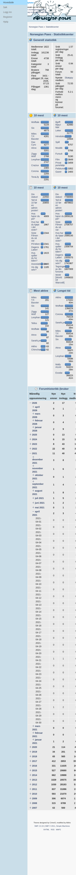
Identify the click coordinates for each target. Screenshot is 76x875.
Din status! (34, 195)
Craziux (35, 165)
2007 (34, 808)
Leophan (35, 159)
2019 (34, 751)
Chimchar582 (38, 349)
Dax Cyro (33, 143)
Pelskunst (60, 168)
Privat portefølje (60, 164)
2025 (34, 434)
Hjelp (5, 21)
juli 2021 (39, 498)
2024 (34, 439)
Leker (58, 130)
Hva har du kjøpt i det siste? (35, 226)
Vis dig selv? (34, 268)
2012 (34, 784)
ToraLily (35, 177)
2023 (34, 444)
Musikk (58, 148)
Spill (57, 142)
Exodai (58, 373)
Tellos (34, 323)
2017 (34, 761)
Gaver (58, 171)
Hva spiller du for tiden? (34, 257)
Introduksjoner (62, 136)
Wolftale (35, 122)
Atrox (34, 148)
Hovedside (8, 2)
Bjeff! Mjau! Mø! (58, 125)
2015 (34, 770)
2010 (34, 794)
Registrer (7, 17)
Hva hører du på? (35, 216)
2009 (34, 798)
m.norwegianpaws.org (36, 10)
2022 (34, 448)
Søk (5, 7)
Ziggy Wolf (34, 155)
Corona (35, 171)
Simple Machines (63, 826)
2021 (34, 453)
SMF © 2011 (50, 826)
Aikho (34, 346)
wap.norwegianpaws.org (37, 12)
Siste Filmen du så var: (34, 237)
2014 (34, 775)
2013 (34, 779)
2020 (34, 747)
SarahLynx (36, 340)
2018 (34, 756)
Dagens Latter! (35, 248)
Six (32, 128)
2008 (34, 803)
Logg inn (7, 12)
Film (57, 159)
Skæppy (69, 77)
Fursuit (58, 153)
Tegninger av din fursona (60, 269)
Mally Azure (58, 365)
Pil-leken (35, 244)
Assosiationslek (39, 264)
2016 (34, 765)
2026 (34, 403)
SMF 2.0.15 (39, 826)
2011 (34, 789)
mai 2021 (39, 507)
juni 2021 (40, 503)
